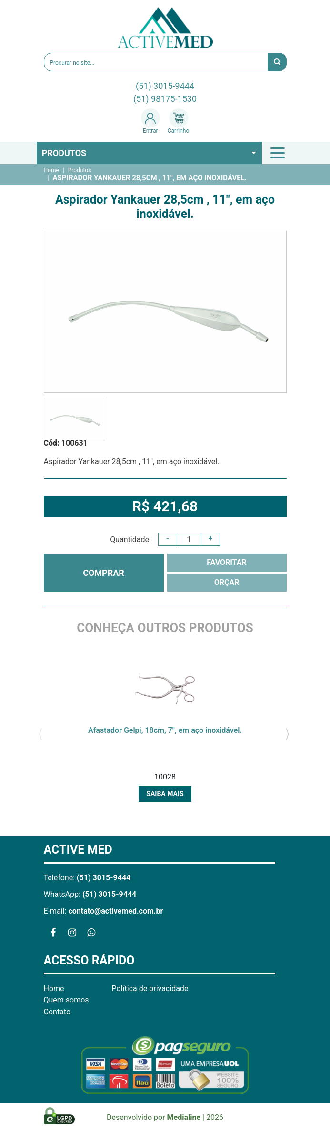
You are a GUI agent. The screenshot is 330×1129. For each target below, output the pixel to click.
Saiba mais (164, 794)
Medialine (184, 1117)
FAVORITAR (227, 562)
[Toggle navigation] (279, 152)
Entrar (150, 121)
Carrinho (178, 121)
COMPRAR (103, 573)
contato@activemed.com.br (115, 910)
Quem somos (66, 999)
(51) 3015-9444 (165, 86)
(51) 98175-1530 (165, 99)
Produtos (64, 153)
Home (51, 170)
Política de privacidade (150, 988)
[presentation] (40, 733)
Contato (57, 1011)
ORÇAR (227, 582)
